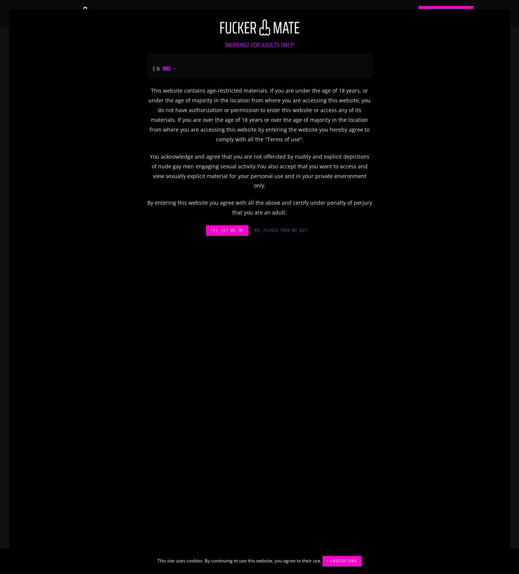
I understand (342, 561)
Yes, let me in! (227, 230)
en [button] (162, 68)
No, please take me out (281, 230)
